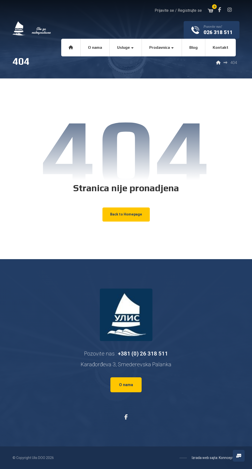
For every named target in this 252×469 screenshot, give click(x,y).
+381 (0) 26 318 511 (143, 354)
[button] (220, 10)
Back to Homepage (126, 214)
